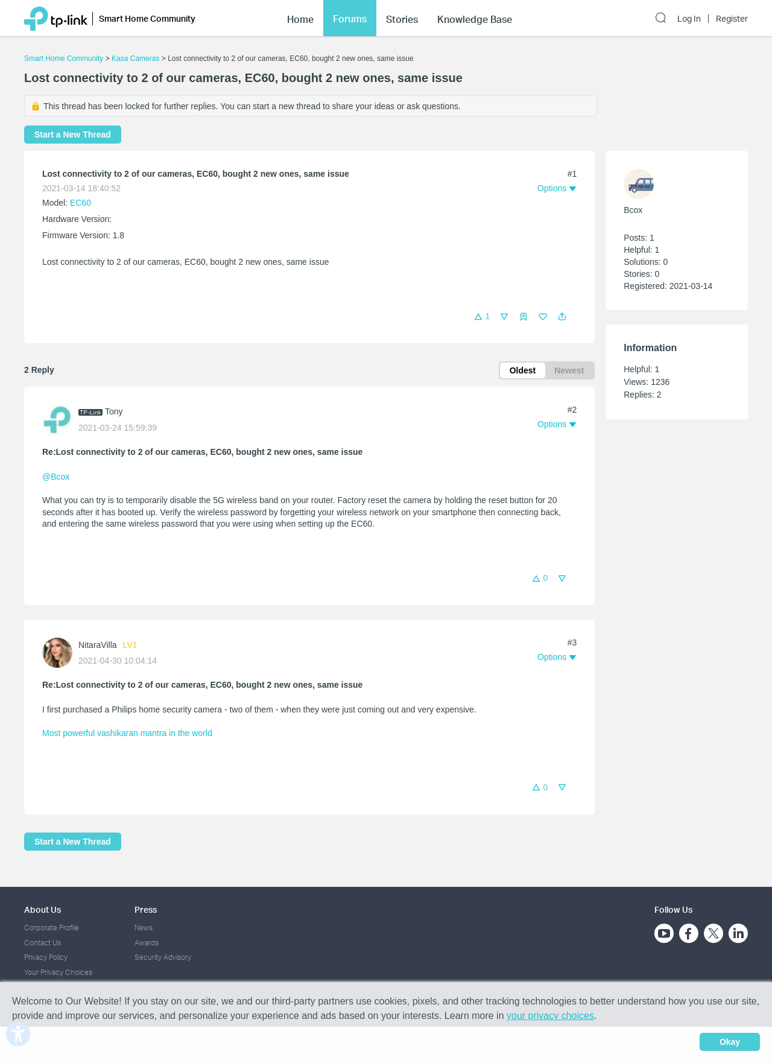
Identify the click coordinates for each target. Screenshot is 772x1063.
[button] (562, 317)
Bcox (633, 210)
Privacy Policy (46, 957)
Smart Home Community (63, 58)
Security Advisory (162, 957)
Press (145, 909)
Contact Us (42, 942)
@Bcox (55, 476)
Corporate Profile (51, 927)
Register (732, 18)
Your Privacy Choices (58, 972)
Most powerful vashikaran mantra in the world (127, 733)
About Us (42, 909)
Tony (114, 411)
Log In (689, 18)
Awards (146, 942)
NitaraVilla (97, 645)
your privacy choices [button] (550, 1016)
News (143, 927)
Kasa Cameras (135, 58)
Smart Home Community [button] (147, 18)
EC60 (80, 203)
